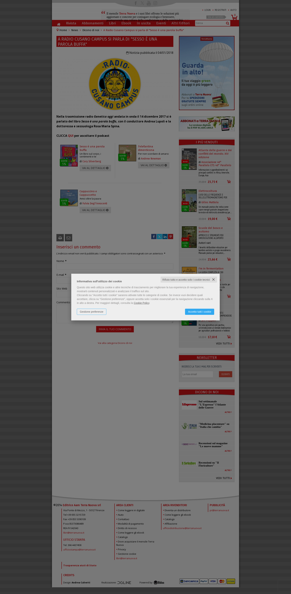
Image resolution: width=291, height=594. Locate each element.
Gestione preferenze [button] (91, 311)
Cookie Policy (141, 302)
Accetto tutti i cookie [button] (199, 311)
